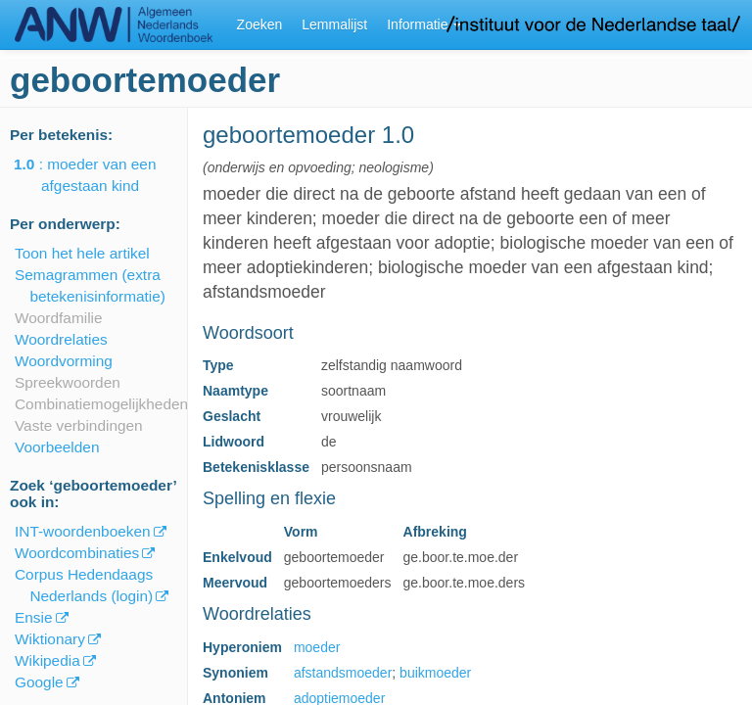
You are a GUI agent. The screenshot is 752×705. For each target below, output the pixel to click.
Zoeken (260, 24)
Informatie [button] (424, 24)
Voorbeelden (57, 447)
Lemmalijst (334, 24)
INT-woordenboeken (83, 531)
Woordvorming (64, 360)
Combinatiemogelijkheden (101, 404)
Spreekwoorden (67, 382)
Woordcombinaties (77, 552)
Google (39, 682)
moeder (317, 647)
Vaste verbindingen (79, 425)
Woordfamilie (59, 317)
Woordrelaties (61, 339)
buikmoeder (435, 673)
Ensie (34, 617)
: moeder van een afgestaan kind (98, 175)
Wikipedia (47, 660)
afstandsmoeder (343, 673)
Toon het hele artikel (82, 253)
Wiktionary (50, 639)
